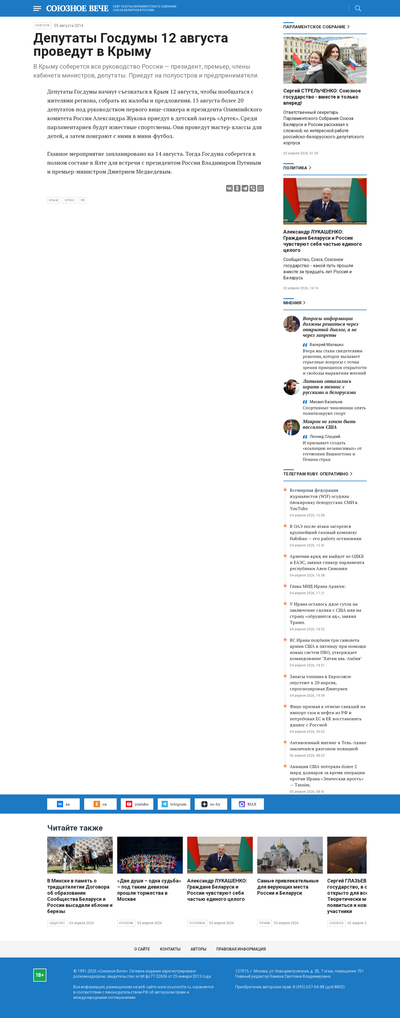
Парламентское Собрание (314, 26)
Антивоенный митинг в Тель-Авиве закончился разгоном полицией (328, 745)
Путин (69, 200)
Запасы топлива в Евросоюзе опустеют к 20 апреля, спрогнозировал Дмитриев (320, 682)
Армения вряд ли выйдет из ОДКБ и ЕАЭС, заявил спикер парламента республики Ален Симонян (327, 562)
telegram (174, 804)
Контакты (170, 949)
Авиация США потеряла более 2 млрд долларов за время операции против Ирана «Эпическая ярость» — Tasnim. (327, 775)
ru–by (210, 804)
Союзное (336, 923)
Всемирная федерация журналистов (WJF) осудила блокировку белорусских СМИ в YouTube (324, 499)
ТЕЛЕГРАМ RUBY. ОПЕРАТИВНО (315, 474)
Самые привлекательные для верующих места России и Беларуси (288, 887)
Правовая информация (241, 949)
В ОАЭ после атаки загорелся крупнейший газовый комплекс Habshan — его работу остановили (325, 532)
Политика (295, 168)
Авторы (198, 949)
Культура (126, 923)
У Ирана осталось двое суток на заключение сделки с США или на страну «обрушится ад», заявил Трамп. (325, 613)
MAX (247, 804)
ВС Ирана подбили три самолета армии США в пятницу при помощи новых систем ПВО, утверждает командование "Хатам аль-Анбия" (328, 649)
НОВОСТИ (42, 25)
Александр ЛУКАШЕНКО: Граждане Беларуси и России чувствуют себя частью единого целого (322, 241)
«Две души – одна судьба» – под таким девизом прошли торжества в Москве (149, 890)
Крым (53, 200)
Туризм (264, 923)
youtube (137, 804)
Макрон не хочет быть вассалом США (329, 424)
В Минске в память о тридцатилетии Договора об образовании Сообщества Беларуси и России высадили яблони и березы (79, 896)
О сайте (142, 949)
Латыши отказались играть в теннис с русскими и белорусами (329, 386)
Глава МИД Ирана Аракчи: (318, 586)
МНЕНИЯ (292, 302)
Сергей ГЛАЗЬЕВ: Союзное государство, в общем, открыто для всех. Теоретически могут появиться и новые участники (359, 896)
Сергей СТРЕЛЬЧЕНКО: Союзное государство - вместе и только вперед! (322, 97)
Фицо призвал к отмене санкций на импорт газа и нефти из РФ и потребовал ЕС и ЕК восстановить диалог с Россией (327, 715)
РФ (82, 200)
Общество (57, 923)
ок (100, 804)
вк (63, 804)
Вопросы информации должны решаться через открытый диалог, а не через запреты (330, 326)
